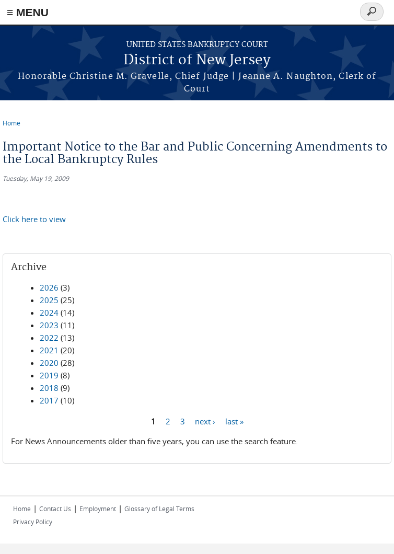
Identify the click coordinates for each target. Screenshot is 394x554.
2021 (49, 350)
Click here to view (34, 219)
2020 (49, 362)
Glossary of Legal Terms (159, 508)
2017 (49, 400)
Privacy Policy (32, 521)
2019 (49, 375)
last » (234, 421)
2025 (49, 300)
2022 (49, 337)
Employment (97, 508)
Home (11, 123)
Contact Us (55, 508)
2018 (49, 388)
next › (205, 421)
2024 (49, 312)
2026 (49, 287)
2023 (49, 325)
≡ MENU (28, 12)
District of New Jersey (197, 60)
